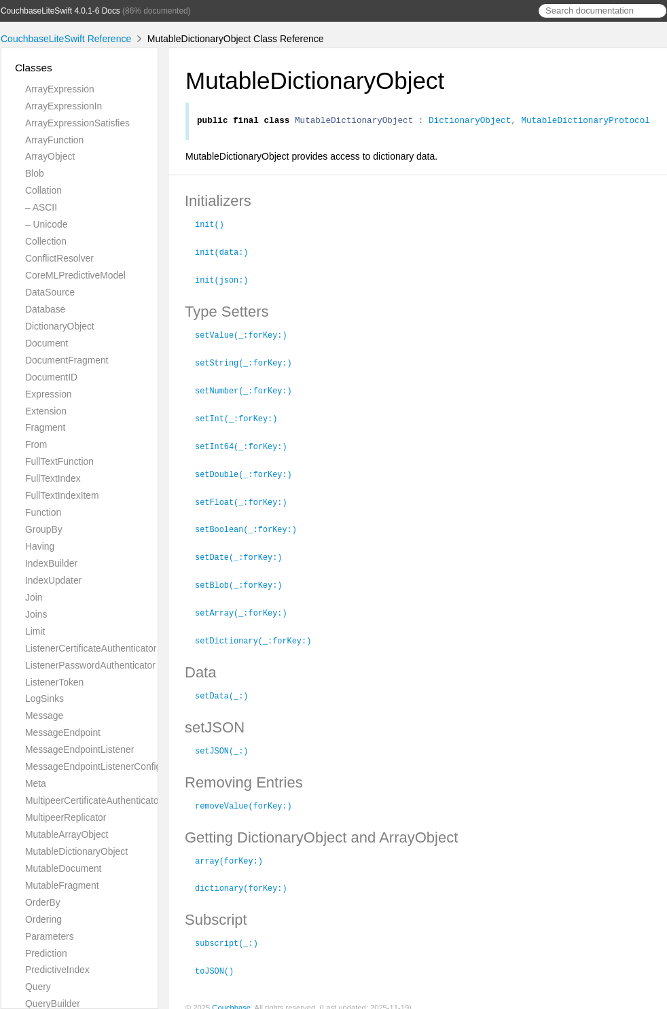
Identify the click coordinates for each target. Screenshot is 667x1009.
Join (33, 597)
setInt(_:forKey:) (241, 415)
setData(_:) (227, 686)
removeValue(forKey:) (249, 795)
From (36, 444)
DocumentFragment (66, 360)
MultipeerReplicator (65, 817)
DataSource (50, 292)
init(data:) (227, 252)
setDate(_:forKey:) (244, 551)
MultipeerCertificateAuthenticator (93, 800)
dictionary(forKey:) (246, 876)
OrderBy (42, 902)
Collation (43, 190)
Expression (48, 394)
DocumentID (51, 377)
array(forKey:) (234, 850)
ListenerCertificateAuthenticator (90, 648)
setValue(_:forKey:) (246, 334)
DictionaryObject (59, 326)
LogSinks (44, 698)
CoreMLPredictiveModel (75, 275)
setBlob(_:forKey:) (244, 578)
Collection (46, 241)
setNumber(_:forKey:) (249, 388)
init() (215, 225)
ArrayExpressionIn (63, 106)
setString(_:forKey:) (249, 361)
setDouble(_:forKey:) (249, 470)
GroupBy (43, 529)
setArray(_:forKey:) (246, 605)
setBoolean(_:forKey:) (251, 523)
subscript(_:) (232, 930)
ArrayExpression (59, 89)
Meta (35, 783)
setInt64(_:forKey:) (246, 443)
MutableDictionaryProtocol (585, 122)
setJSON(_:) (227, 741)
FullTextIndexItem (62, 495)
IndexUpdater (53, 580)
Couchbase (231, 995)
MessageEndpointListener (79, 749)
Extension (46, 411)
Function (43, 512)
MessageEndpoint (63, 732)
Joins (36, 614)
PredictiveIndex (57, 969)
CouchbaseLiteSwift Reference (66, 38)
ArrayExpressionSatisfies (77, 123)
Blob (34, 173)
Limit (35, 631)
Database (45, 309)
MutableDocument (63, 868)
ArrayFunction (54, 140)
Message (44, 715)
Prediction (46, 953)
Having (39, 546)
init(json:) (227, 280)
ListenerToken (54, 682)
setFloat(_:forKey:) (246, 497)
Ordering (43, 919)
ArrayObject (50, 156)
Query (38, 986)
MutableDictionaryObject (76, 851)
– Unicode (46, 224)
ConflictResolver (59, 258)
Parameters (49, 936)
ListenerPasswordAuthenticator (90, 665)
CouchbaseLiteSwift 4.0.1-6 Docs (60, 11)
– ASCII (41, 207)
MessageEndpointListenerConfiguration (107, 766)
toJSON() (220, 958)
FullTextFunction (59, 461)
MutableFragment (62, 885)
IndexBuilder (51, 563)
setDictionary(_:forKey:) (258, 632)
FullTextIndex (53, 478)
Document (46, 343)
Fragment (45, 427)
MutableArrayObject (66, 834)
